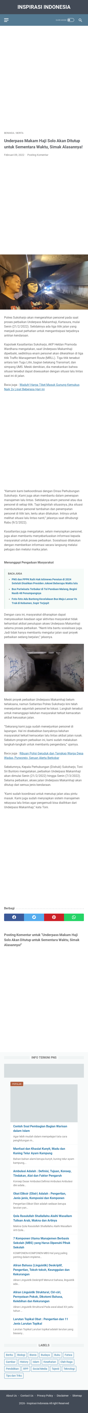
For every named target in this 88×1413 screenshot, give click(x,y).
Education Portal (28, 1407)
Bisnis (33, 1354)
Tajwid (55, 1368)
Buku (57, 1354)
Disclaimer (63, 1395)
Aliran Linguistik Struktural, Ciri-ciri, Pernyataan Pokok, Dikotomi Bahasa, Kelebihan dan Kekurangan (38, 1296)
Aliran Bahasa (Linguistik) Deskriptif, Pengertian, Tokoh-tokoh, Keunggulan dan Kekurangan (41, 1270)
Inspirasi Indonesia (44, 7)
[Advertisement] (44, 76)
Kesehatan (50, 1361)
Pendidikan (12, 1368)
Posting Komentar (37, 154)
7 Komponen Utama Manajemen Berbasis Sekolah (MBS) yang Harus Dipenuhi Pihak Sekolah (41, 1243)
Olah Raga (66, 1361)
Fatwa (68, 1354)
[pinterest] (54, 917)
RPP (25, 1368)
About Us (11, 1395)
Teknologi (69, 1368)
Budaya (45, 1354)
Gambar (10, 1361)
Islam (36, 1361)
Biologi (21, 1354)
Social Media (40, 1368)
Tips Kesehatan (47, 1407)
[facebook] (14, 917)
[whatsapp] (74, 917)
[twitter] (34, 917)
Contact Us (26, 1395)
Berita (9, 1354)
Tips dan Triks (14, 1375)
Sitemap (77, 1395)
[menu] (8, 20)
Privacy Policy (45, 1395)
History (24, 1361)
